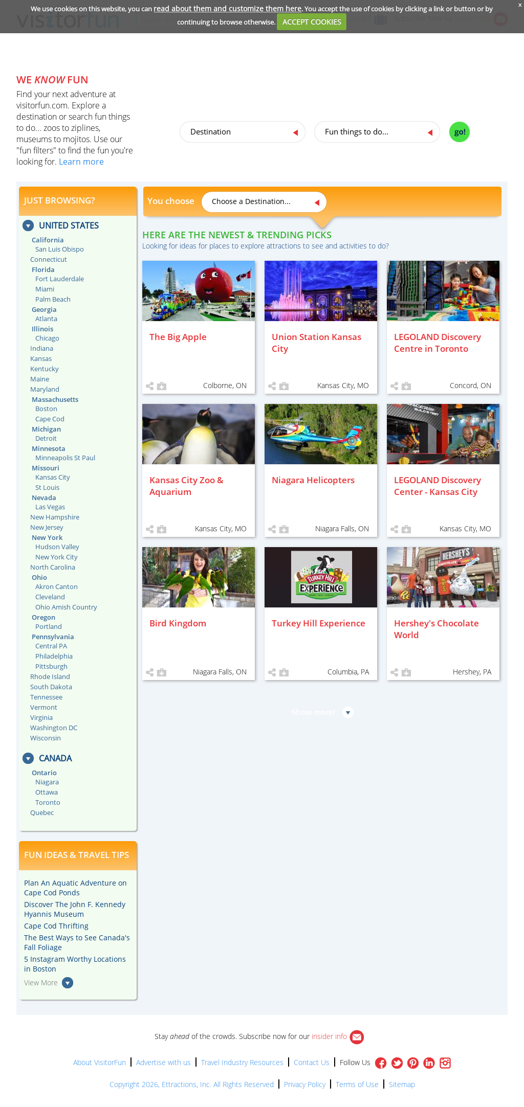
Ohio (39, 577)
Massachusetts (55, 399)
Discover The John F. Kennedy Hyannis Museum (74, 909)
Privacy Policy (304, 1084)
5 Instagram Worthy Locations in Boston (75, 964)
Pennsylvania (53, 636)
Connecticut (48, 259)
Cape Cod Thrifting (56, 926)
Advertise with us (163, 1062)
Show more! (313, 712)
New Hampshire (54, 517)
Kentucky (44, 368)
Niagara (47, 781)
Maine (39, 378)
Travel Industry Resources (242, 1062)
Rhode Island (50, 676)
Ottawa (46, 792)
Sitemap (402, 1084)
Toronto (47, 802)
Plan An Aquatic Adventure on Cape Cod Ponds (75, 887)
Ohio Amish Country (66, 607)
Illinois (42, 328)
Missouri (45, 467)
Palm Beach (53, 299)
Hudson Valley (57, 546)
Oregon (43, 617)
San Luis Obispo (59, 249)
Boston (46, 408)
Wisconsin (45, 737)
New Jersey (46, 527)
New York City (56, 556)
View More (41, 982)
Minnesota (49, 448)
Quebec (42, 812)
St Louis (47, 487)
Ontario (44, 772)
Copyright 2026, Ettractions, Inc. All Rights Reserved (192, 1084)
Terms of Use (357, 1084)
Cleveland (50, 596)
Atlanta (46, 318)
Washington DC (53, 727)
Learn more (81, 161)
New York (47, 537)
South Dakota (51, 686)
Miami (44, 288)
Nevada (44, 497)
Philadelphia (54, 656)
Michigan (46, 429)
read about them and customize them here (227, 8)
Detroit (46, 438)
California (48, 239)
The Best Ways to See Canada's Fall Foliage (77, 942)
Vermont (43, 707)
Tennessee (46, 697)
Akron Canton (56, 586)
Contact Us (312, 1062)
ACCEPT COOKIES (311, 22)
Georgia (44, 309)
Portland (48, 626)
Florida (43, 269)
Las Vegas (50, 506)
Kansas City (52, 477)
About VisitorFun (99, 1062)
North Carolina (52, 567)
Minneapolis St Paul (65, 457)
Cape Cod (49, 418)
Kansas (41, 358)
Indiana (41, 348)
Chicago (47, 338)
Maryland (44, 389)
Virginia (41, 717)
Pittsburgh (51, 666)
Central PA (51, 645)
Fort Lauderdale (59, 278)
